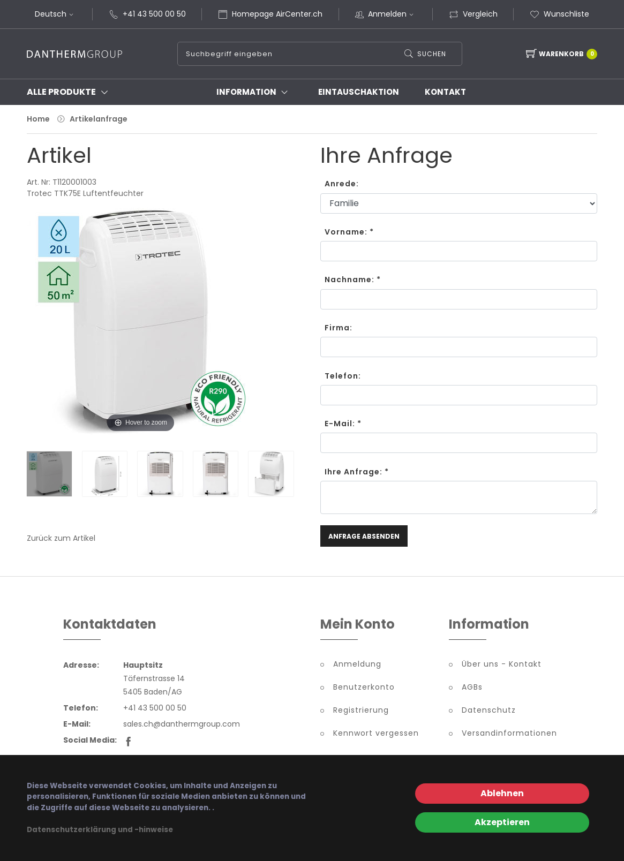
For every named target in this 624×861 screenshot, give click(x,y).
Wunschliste (559, 14)
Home (38, 119)
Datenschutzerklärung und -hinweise (100, 830)
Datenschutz (489, 710)
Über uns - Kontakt (502, 664)
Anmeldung (357, 664)
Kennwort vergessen (376, 733)
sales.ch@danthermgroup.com (181, 724)
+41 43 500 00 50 (154, 14)
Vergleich (473, 14)
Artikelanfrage (98, 119)
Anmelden (392, 14)
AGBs (472, 687)
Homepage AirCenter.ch (277, 14)
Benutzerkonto (364, 687)
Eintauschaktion (358, 91)
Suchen (431, 53)
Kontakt (445, 91)
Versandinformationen (509, 733)
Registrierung (361, 710)
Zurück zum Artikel (61, 538)
